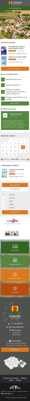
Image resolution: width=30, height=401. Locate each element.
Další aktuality (15, 69)
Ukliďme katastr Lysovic (16, 176)
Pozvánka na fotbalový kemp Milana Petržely (16, 47)
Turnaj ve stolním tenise (17, 57)
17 (19, 147)
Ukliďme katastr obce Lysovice (16, 170)
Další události (15, 212)
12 (27, 143)
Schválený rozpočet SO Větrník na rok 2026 (16, 98)
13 (3, 147)
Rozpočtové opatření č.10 (14, 79)
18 (23, 147)
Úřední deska (15, 103)
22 (11, 151)
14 (6, 147)
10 (19, 143)
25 (23, 151)
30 (15, 154)
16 (15, 147)
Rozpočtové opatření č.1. (13, 85)
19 (27, 147)
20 (3, 151)
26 (27, 151)
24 (19, 151)
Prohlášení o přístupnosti (11, 378)
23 (15, 151)
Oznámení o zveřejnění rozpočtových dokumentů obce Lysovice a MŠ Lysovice (15, 92)
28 (7, 154)
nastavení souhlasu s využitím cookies (16, 397)
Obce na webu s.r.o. (7, 393)
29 (11, 154)
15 (11, 147)
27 (3, 154)
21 (6, 151)
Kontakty (15, 350)
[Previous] (2, 20)
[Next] (27, 20)
